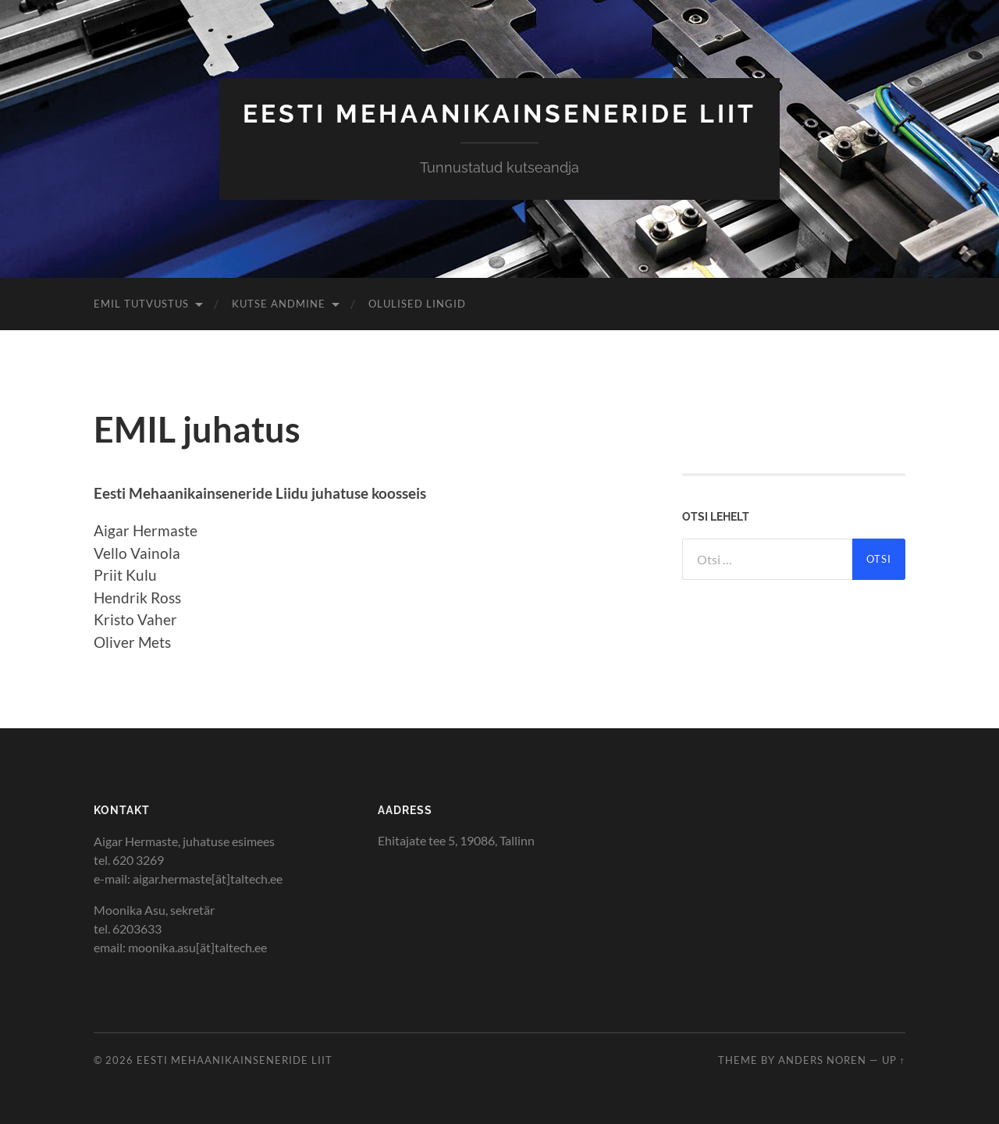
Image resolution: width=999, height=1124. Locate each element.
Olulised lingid (417, 303)
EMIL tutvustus (141, 303)
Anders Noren (822, 1060)
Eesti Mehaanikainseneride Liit (499, 113)
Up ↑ (893, 1060)
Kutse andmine (278, 303)
